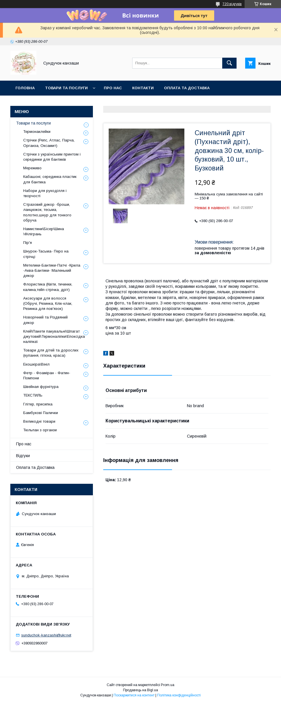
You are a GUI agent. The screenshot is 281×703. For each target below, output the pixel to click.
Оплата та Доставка (187, 88)
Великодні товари (39, 421)
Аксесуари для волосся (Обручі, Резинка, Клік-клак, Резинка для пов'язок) (47, 303)
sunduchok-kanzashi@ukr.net (46, 635)
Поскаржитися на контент (134, 695)
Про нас (113, 88)
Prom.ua (167, 685)
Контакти (143, 88)
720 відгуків (232, 4)
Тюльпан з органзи (40, 430)
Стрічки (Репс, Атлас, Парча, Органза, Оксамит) (49, 142)
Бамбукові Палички (40, 413)
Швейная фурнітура (40, 386)
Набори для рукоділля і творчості (45, 193)
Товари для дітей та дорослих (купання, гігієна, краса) (51, 353)
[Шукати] (229, 63)
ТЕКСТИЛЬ (32, 395)
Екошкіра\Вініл (36, 364)
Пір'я (27, 242)
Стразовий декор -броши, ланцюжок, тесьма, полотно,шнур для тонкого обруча (47, 212)
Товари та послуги (66, 88)
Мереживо (32, 168)
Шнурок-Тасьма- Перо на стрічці (46, 254)
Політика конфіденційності (179, 695)
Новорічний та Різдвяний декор (45, 320)
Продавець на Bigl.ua (140, 690)
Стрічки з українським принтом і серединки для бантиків (52, 157)
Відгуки (23, 455)
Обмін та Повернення (39, 103)
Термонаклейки (36, 131)
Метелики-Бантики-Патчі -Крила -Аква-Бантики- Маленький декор (51, 270)
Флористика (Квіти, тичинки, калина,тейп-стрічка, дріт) (47, 287)
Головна (25, 88)
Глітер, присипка (37, 404)
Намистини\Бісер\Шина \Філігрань (43, 231)
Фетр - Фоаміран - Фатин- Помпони (46, 375)
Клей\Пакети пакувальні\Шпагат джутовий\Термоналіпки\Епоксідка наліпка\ (54, 336)
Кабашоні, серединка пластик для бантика (50, 179)
